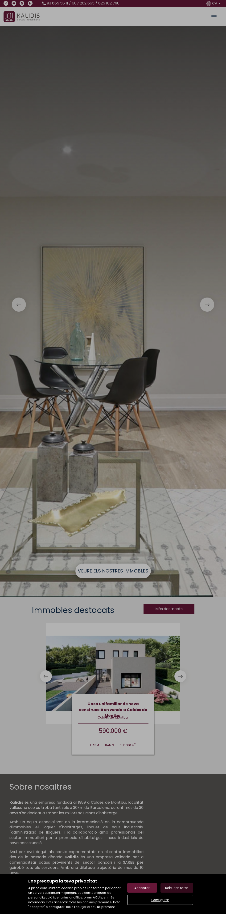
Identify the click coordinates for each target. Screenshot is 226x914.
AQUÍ (97, 897)
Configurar (160, 900)
